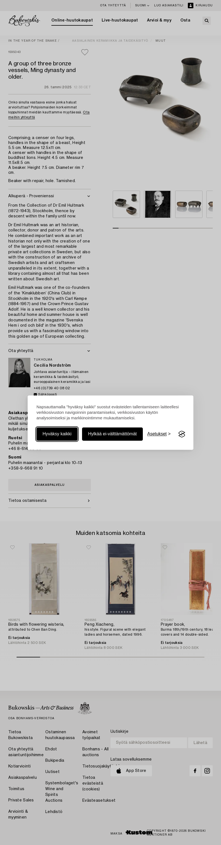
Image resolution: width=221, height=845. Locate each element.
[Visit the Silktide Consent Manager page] (181, 434)
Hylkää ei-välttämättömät (112, 434)
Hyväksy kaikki (57, 434)
